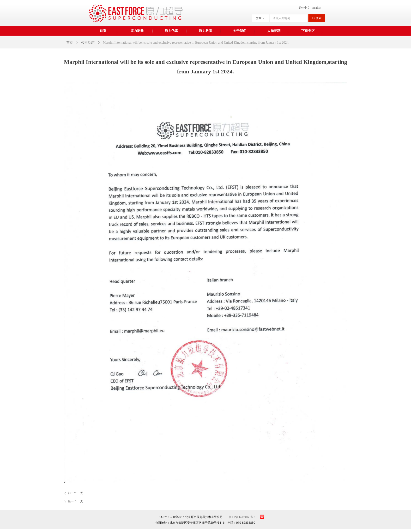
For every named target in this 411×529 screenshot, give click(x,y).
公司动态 (88, 42)
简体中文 (304, 7)
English (316, 7)
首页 (69, 42)
